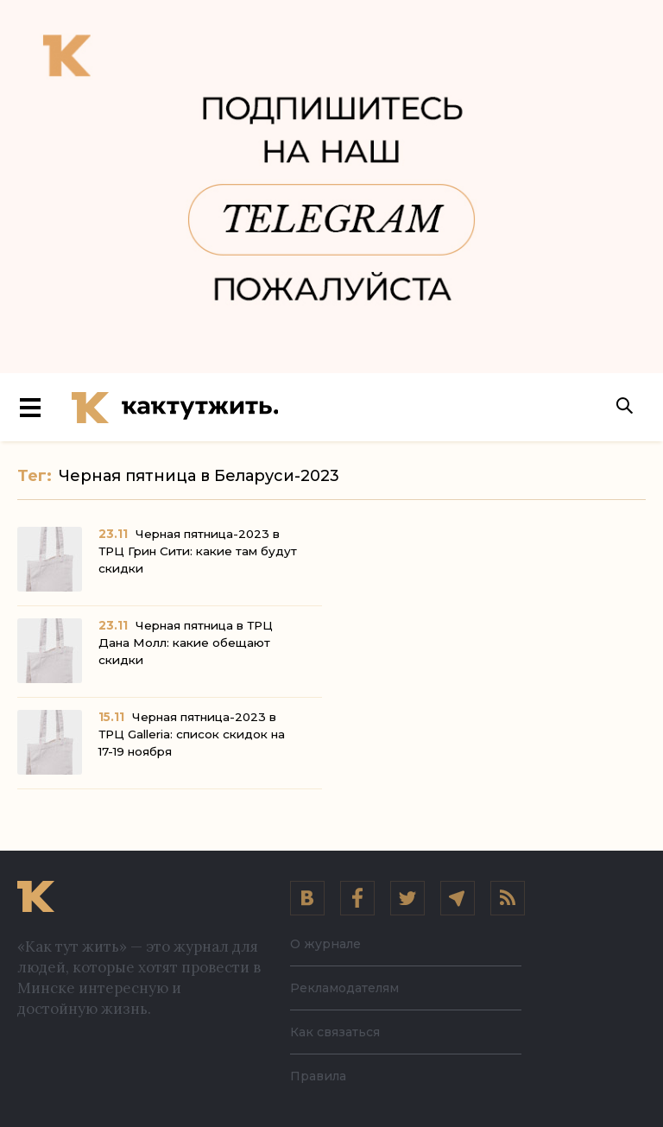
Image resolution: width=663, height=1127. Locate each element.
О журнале (325, 944)
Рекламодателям (344, 988)
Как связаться (335, 1032)
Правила (318, 1076)
